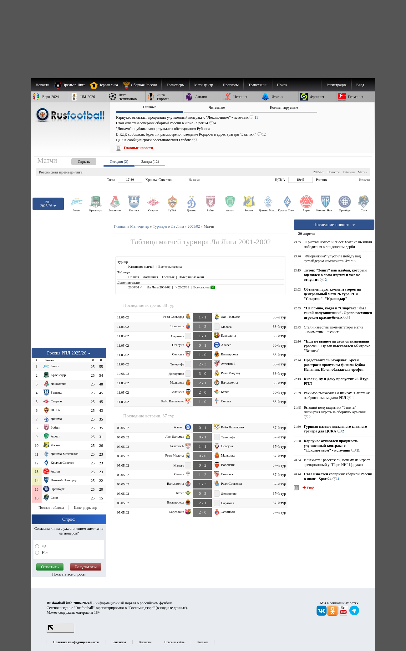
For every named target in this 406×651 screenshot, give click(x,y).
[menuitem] (142, 84)
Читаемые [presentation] (217, 107)
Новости (333, 172)
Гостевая (168, 277)
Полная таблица (51, 507)
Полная (133, 277)
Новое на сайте (174, 642)
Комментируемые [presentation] (284, 107)
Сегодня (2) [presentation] (119, 161)
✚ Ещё (308, 488)
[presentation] (77, 160)
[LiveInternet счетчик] (60, 631)
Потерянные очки (191, 277)
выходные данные (171, 608)
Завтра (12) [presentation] (150, 161)
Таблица (349, 172)
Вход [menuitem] (360, 85)
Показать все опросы (69, 574)
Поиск (282, 85)
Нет (44, 552)
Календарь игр (85, 507)
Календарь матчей (141, 266)
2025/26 (318, 172)
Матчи (362, 172)
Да (43, 546)
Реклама (202, 642)
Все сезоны (204, 287)
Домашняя (150, 277)
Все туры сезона (170, 266)
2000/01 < (135, 287)
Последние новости (334, 224)
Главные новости (138, 148)
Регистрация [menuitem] (337, 85)
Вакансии (145, 642)
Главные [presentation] (149, 107)
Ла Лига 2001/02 (158, 287)
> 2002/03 (182, 287)
